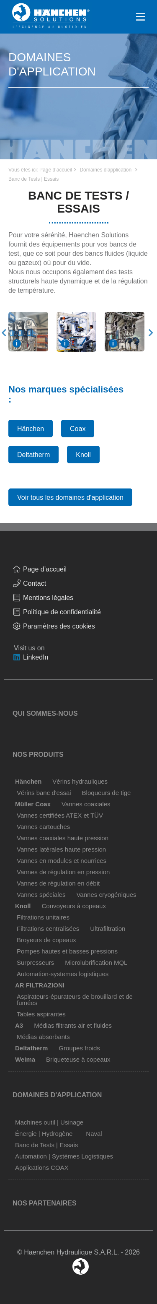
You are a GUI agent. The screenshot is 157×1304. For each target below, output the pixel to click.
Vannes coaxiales (86, 804)
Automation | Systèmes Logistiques (64, 1156)
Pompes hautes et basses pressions (67, 951)
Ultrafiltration (107, 928)
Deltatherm (33, 454)
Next (151, 333)
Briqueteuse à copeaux (78, 1059)
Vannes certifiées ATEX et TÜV (60, 815)
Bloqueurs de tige (106, 793)
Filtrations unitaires (43, 917)
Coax (77, 428)
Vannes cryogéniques (106, 894)
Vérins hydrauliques (80, 781)
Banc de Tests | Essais (33, 179)
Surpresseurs (35, 962)
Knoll (83, 454)
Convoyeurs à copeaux (74, 906)
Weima (25, 1059)
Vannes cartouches (43, 826)
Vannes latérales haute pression (61, 849)
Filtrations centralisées (48, 928)
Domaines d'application (105, 170)
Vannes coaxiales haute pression (62, 838)
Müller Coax (33, 804)
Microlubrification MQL (96, 962)
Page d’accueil (55, 170)
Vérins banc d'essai (44, 793)
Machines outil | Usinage (49, 1122)
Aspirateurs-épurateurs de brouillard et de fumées (75, 999)
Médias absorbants (43, 1037)
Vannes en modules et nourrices (61, 860)
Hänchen (30, 428)
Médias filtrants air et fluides (73, 1025)
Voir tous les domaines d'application (70, 497)
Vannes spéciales (41, 894)
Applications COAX (42, 1167)
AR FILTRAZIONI (39, 985)
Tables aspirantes (41, 1014)
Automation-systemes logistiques (62, 974)
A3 (19, 1025)
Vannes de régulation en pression (63, 872)
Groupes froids (79, 1048)
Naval (94, 1133)
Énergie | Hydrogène (43, 1133)
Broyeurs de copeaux (46, 940)
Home (50, 10)
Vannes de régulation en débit (58, 883)
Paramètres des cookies (59, 626)
